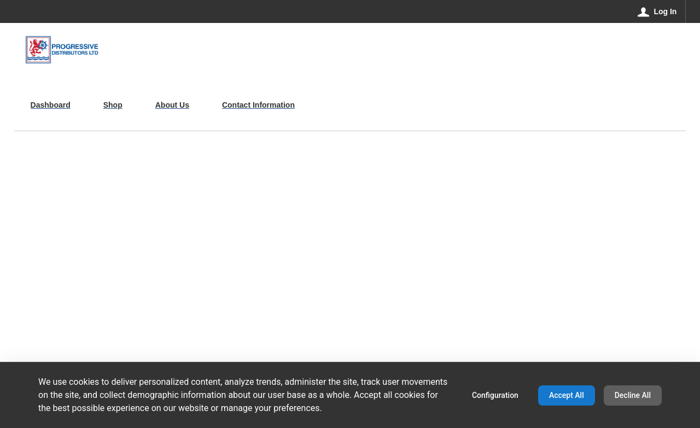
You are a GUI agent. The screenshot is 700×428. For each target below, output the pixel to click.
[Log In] (657, 11)
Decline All (633, 395)
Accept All (566, 395)
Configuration (495, 395)
